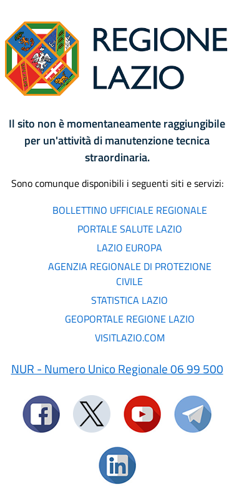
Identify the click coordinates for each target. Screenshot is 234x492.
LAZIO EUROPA (129, 247)
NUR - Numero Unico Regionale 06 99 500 (117, 368)
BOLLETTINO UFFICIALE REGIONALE (129, 210)
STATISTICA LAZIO (129, 300)
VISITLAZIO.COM (130, 337)
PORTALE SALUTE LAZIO (129, 228)
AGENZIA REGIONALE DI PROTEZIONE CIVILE (130, 274)
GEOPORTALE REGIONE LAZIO (130, 318)
